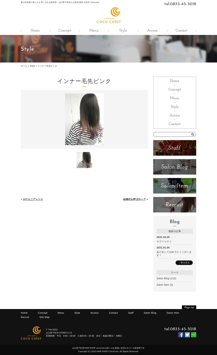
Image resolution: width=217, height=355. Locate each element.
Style (123, 30)
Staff (130, 312)
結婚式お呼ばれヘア (134, 199)
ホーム (24, 66)
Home (35, 30)
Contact (182, 30)
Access (152, 30)
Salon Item (163, 284)
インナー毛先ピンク (47, 66)
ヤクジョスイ (164, 241)
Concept (64, 30)
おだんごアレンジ (33, 199)
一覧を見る (184, 262)
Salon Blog (163, 278)
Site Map (44, 317)
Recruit (25, 317)
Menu (93, 30)
